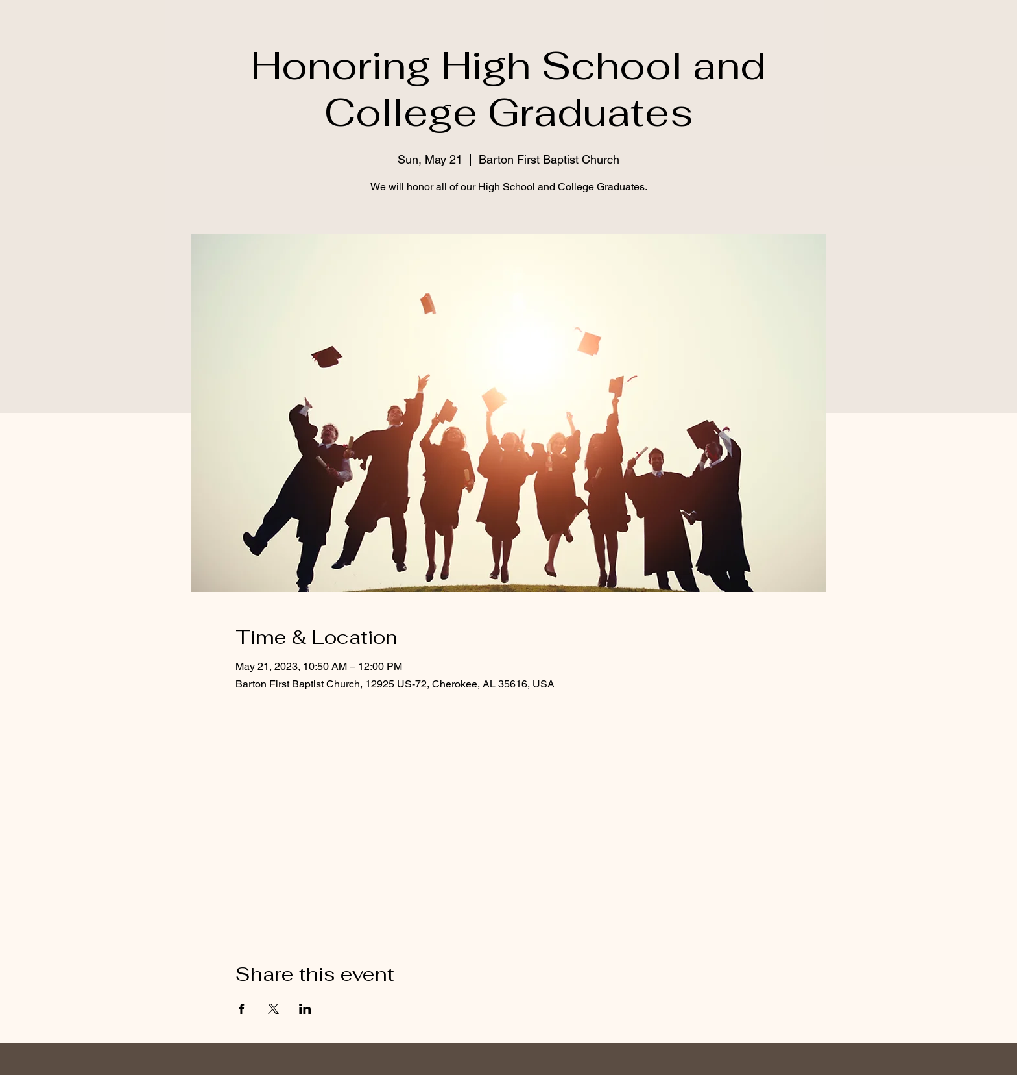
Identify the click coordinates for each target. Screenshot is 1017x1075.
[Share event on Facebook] (241, 1009)
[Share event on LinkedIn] (305, 1009)
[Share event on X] (273, 1009)
